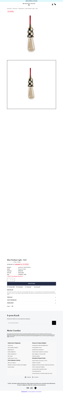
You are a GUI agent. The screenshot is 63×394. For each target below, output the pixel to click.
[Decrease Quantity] (8, 280)
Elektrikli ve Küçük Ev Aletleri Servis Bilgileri (17, 366)
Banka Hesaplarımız (12, 355)
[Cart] (55, 4)
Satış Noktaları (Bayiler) (13, 348)
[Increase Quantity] (13, 280)
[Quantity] (11, 280)
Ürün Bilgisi (10, 290)
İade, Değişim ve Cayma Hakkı (39, 355)
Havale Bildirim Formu (37, 348)
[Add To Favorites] (11, 287)
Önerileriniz (10, 304)
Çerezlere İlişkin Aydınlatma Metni (39, 370)
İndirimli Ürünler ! (28, 267)
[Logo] (29, 4)
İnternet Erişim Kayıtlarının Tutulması (40, 353)
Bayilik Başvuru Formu (12, 359)
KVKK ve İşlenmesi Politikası (38, 368)
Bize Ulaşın (10, 357)
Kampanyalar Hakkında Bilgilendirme (40, 346)
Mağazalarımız (11, 351)
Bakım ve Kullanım (12, 364)
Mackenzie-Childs (22, 269)
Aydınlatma (20, 267)
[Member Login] (52, 4)
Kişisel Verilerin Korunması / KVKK (39, 361)
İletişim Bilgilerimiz (12, 353)
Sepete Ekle (31, 283)
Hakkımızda (10, 346)
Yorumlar (9, 297)
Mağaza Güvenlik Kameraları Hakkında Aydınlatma (43, 366)
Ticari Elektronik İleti (36, 372)
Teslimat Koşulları (36, 357)
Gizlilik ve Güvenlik (36, 364)
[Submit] (54, 324)
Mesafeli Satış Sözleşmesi (37, 351)
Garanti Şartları (11, 368)
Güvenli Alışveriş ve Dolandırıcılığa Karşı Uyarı (42, 374)
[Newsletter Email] (29, 324)
